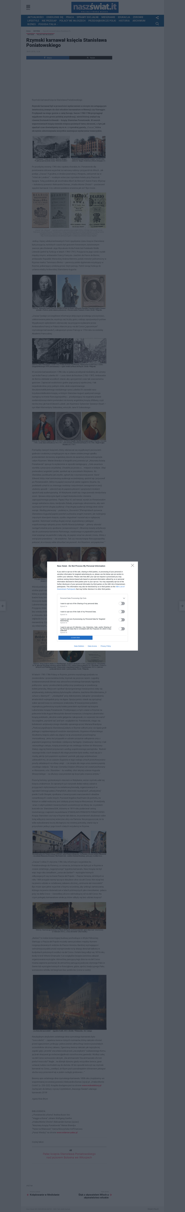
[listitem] (92, 598)
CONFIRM (75, 638)
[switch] (122, 603)
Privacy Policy (106, 646)
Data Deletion (79, 646)
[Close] (133, 566)
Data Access (92, 646)
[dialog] (92, 606)
